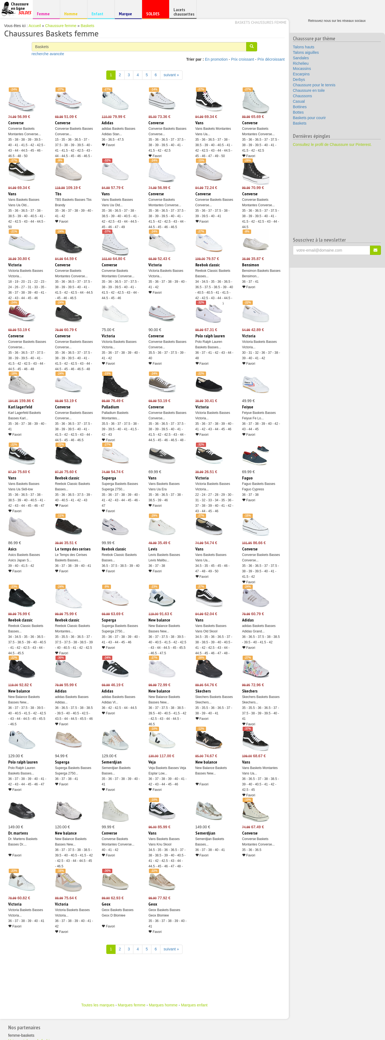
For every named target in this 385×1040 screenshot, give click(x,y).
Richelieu (301, 63)
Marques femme (131, 1005)
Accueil (35, 25)
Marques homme (163, 1005)
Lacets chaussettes (184, 12)
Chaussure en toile (309, 90)
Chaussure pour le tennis (314, 85)
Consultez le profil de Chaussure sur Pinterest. (332, 144)
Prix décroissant (271, 59)
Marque (127, 15)
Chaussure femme (60, 25)
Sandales (301, 58)
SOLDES (155, 15)
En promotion (216, 59)
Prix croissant (242, 59)
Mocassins (302, 68)
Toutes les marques (97, 1005)
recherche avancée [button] (48, 54)
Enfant (100, 13)
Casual (299, 101)
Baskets (87, 25)
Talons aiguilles (306, 52)
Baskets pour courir (309, 118)
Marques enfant (194, 1005)
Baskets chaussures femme (261, 22)
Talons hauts (304, 47)
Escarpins (301, 74)
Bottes (298, 112)
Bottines (300, 107)
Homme (73, 13)
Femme (45, 13)
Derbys (299, 79)
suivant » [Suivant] (171, 75)
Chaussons (302, 96)
